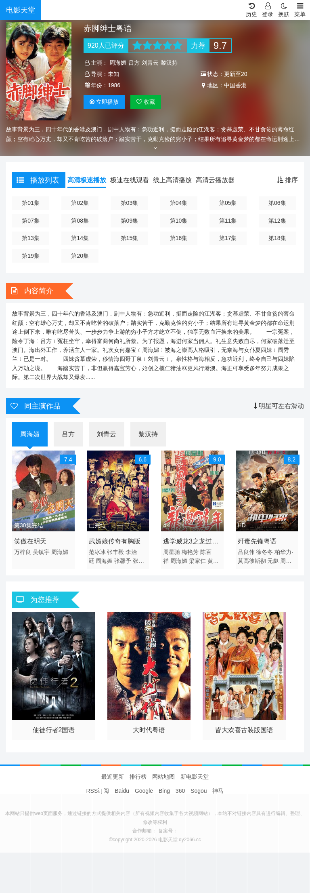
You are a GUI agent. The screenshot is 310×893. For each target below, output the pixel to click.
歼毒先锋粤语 (257, 541)
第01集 (31, 203)
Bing (164, 791)
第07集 (31, 220)
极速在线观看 (129, 180)
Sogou (199, 791)
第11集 (228, 220)
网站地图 (163, 776)
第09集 (129, 220)
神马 (218, 791)
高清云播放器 (215, 180)
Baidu (122, 791)
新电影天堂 (194, 776)
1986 (114, 85)
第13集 (31, 238)
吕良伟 (246, 552)
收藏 (145, 102)
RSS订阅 (97, 791)
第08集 (80, 220)
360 (180, 791)
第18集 (277, 238)
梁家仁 (197, 561)
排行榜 (138, 776)
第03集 (129, 203)
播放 (104, 102)
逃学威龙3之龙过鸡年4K (190, 543)
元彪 (273, 561)
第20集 (80, 256)
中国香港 (235, 85)
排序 (287, 180)
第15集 (129, 238)
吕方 (134, 62)
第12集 (277, 220)
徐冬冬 (264, 552)
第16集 (179, 238)
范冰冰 (97, 552)
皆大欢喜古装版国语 (244, 730)
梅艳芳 (190, 552)
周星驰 (171, 552)
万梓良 (22, 552)
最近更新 (112, 776)
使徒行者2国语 (54, 730)
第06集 (277, 203)
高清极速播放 (86, 180)
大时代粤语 (149, 730)
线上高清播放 (172, 180)
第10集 (179, 220)
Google (144, 791)
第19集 (31, 256)
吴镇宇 (41, 552)
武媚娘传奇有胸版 (114, 541)
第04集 (179, 203)
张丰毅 (115, 552)
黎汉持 (169, 62)
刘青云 (150, 62)
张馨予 (122, 561)
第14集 (80, 238)
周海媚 (117, 62)
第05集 (228, 203)
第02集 (80, 203)
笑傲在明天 (30, 541)
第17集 (228, 238)
